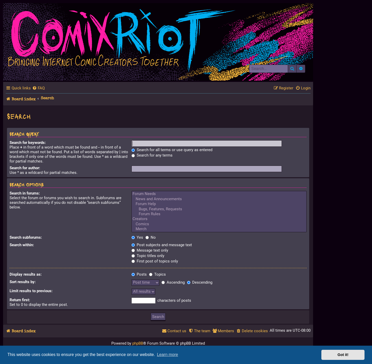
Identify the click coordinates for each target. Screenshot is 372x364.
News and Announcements (219, 199)
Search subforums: (26, 237)
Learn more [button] (167, 354)
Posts (139, 274)
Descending (199, 282)
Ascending (173, 282)
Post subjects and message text (161, 245)
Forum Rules (219, 214)
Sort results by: (23, 282)
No (150, 237)
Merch (219, 229)
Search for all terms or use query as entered (171, 150)
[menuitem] (38, 88)
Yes (137, 237)
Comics (219, 224)
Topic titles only (147, 255)
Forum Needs (219, 193)
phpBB (137, 343)
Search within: (22, 245)
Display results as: (26, 274)
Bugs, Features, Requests (219, 209)
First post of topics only (154, 261)
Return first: (20, 300)
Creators (219, 218)
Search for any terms (152, 155)
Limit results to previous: (31, 291)
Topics (157, 274)
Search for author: (25, 168)
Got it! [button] (343, 355)
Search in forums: (25, 193)
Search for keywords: (28, 142)
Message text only (149, 250)
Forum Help (219, 204)
